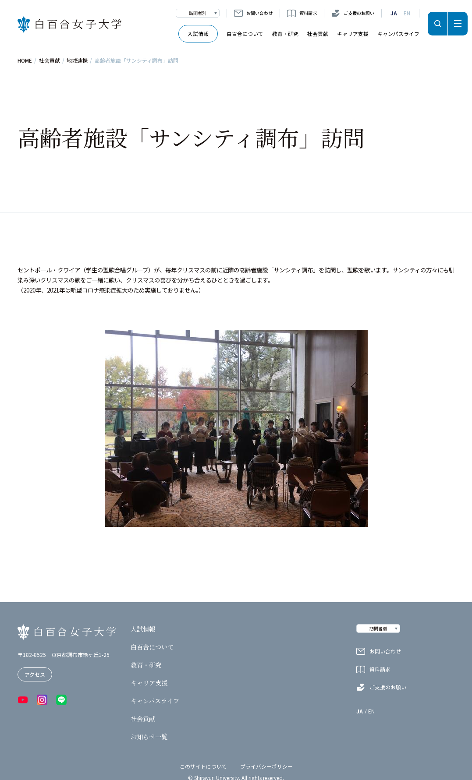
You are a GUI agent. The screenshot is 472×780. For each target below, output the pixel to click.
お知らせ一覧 (149, 737)
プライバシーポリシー (266, 766)
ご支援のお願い (359, 13)
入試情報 (198, 33)
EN (407, 13)
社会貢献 (317, 33)
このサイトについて (203, 766)
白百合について (245, 33)
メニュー (458, 23)
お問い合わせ (259, 13)
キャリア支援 (353, 33)
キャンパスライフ (398, 33)
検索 (437, 23)
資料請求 (308, 13)
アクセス (35, 674)
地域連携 (77, 60)
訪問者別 (197, 13)
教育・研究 (285, 33)
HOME (25, 60)
